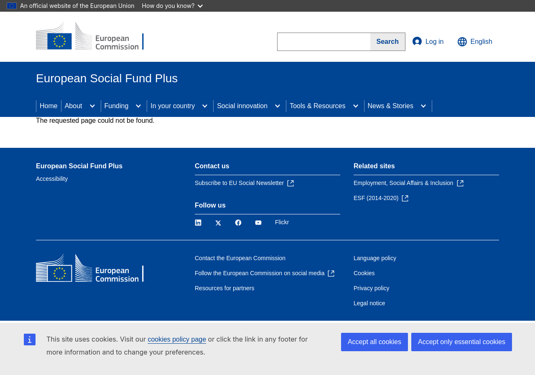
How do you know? (172, 5)
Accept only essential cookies (461, 341)
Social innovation (242, 105)
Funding (116, 105)
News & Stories (390, 105)
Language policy (375, 258)
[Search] (387, 42)
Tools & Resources (317, 105)
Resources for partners (224, 288)
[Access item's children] (92, 106)
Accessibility (52, 178)
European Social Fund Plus (79, 166)
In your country (172, 105)
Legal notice (369, 303)
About (73, 105)
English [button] (474, 42)
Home (49, 105)
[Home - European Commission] (96, 37)
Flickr (282, 222)
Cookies (364, 273)
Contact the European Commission (240, 258)
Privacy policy (372, 288)
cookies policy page (177, 339)
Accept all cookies (374, 341)
